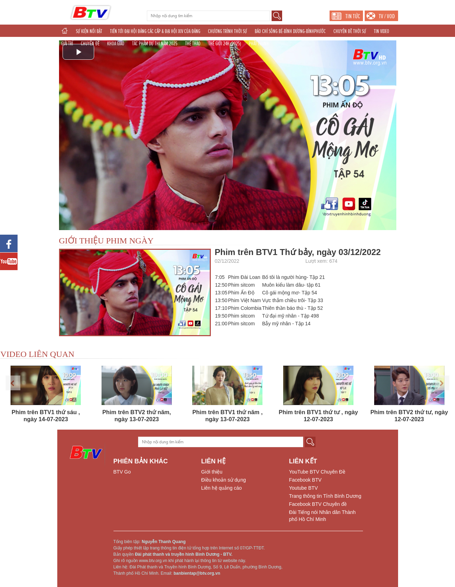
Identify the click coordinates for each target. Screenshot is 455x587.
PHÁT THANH (259, 43)
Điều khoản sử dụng (223, 480)
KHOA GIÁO (115, 43)
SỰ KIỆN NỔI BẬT (89, 31)
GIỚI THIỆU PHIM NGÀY (106, 240)
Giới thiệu (212, 472)
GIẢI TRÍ (67, 43)
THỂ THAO (193, 43)
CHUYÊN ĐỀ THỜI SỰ (349, 31)
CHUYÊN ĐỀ (90, 43)
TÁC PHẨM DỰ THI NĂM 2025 (154, 43)
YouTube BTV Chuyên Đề (317, 472)
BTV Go (122, 472)
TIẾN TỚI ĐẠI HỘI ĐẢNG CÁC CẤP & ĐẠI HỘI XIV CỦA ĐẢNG (155, 31)
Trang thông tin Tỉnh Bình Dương (325, 496)
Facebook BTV (305, 480)
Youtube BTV (303, 488)
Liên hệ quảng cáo (221, 488)
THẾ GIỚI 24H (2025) (224, 43)
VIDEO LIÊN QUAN (37, 354)
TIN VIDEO (381, 31)
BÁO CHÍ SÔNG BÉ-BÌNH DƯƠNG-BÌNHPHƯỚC (290, 31)
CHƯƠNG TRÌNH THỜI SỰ (227, 31)
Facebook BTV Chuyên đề (318, 504)
